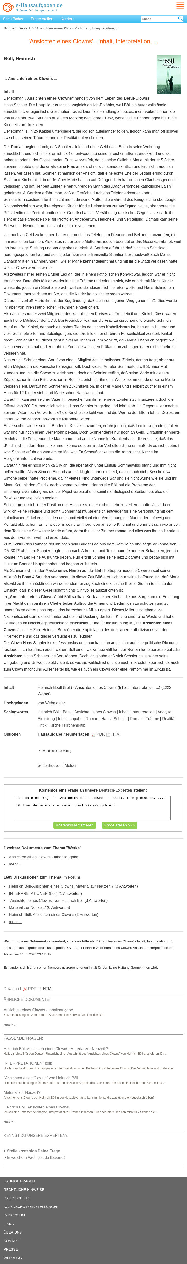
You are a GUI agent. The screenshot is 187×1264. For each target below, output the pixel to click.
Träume (152, 719)
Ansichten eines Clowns (95, 712)
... (11, 1024)
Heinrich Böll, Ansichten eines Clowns (41, 915)
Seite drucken (50, 765)
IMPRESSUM (14, 1215)
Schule (9, 28)
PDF (98, 734)
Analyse (164, 712)
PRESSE (11, 1249)
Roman (92, 719)
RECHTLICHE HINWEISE (24, 1190)
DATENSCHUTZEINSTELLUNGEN (31, 1207)
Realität (168, 719)
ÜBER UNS (13, 1232)
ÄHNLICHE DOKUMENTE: (27, 999)
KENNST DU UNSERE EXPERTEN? (36, 1135)
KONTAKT (12, 1241)
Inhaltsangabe (70, 719)
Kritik (42, 725)
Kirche (55, 725)
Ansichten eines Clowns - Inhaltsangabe (43, 857)
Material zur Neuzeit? (27, 907)
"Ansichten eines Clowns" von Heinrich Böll (46, 900)
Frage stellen (42, 19)
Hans (106, 719)
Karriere (68, 19)
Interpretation (143, 712)
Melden (71, 765)
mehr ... (15, 864)
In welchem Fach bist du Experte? (36, 1158)
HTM (113, 734)
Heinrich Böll (49, 712)
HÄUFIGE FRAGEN (19, 1181)
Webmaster (55, 703)
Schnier (120, 719)
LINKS (9, 1224)
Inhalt (124, 712)
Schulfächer (13, 19)
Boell (67, 712)
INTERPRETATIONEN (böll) (33, 893)
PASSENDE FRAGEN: (23, 1038)
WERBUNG (13, 1258)
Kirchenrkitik (74, 725)
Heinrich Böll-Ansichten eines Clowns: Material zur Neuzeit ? (61, 886)
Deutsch (24, 28)
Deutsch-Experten (115, 790)
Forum (74, 877)
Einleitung (46, 719)
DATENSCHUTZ (16, 1198)
